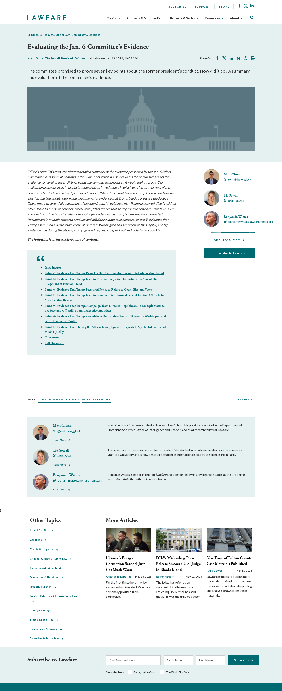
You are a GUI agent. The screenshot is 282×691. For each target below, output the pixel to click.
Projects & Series (182, 18)
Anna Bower (214, 570)
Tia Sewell (52, 58)
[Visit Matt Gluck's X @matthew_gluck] (237, 179)
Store (224, 6)
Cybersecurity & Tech (45, 568)
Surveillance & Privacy (46, 629)
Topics (112, 18)
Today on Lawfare (144, 672)
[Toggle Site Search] (252, 17)
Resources (212, 18)
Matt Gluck (35, 58)
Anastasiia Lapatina (119, 576)
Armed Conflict (41, 530)
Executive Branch (43, 586)
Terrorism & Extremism (46, 638)
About (234, 18)
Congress (38, 539)
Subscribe (177, 6)
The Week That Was (177, 672)
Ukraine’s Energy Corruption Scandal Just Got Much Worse (125, 564)
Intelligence (40, 610)
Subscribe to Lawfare (229, 253)
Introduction (53, 268)
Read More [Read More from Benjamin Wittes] (59, 489)
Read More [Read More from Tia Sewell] (59, 464)
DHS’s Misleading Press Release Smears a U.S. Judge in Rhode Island (178, 564)
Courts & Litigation (44, 549)
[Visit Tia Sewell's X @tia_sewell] (234, 200)
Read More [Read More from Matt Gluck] (59, 440)
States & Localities (44, 619)
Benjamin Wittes (73, 58)
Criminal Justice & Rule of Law (51, 558)
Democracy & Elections (86, 34)
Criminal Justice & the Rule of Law (48, 34)
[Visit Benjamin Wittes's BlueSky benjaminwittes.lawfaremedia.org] (248, 221)
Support (203, 6)
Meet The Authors (227, 240)
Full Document (54, 343)
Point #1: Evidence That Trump (104, 273)
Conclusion (52, 338)
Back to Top (245, 399)
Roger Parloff (165, 576)
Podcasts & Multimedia (143, 18)
